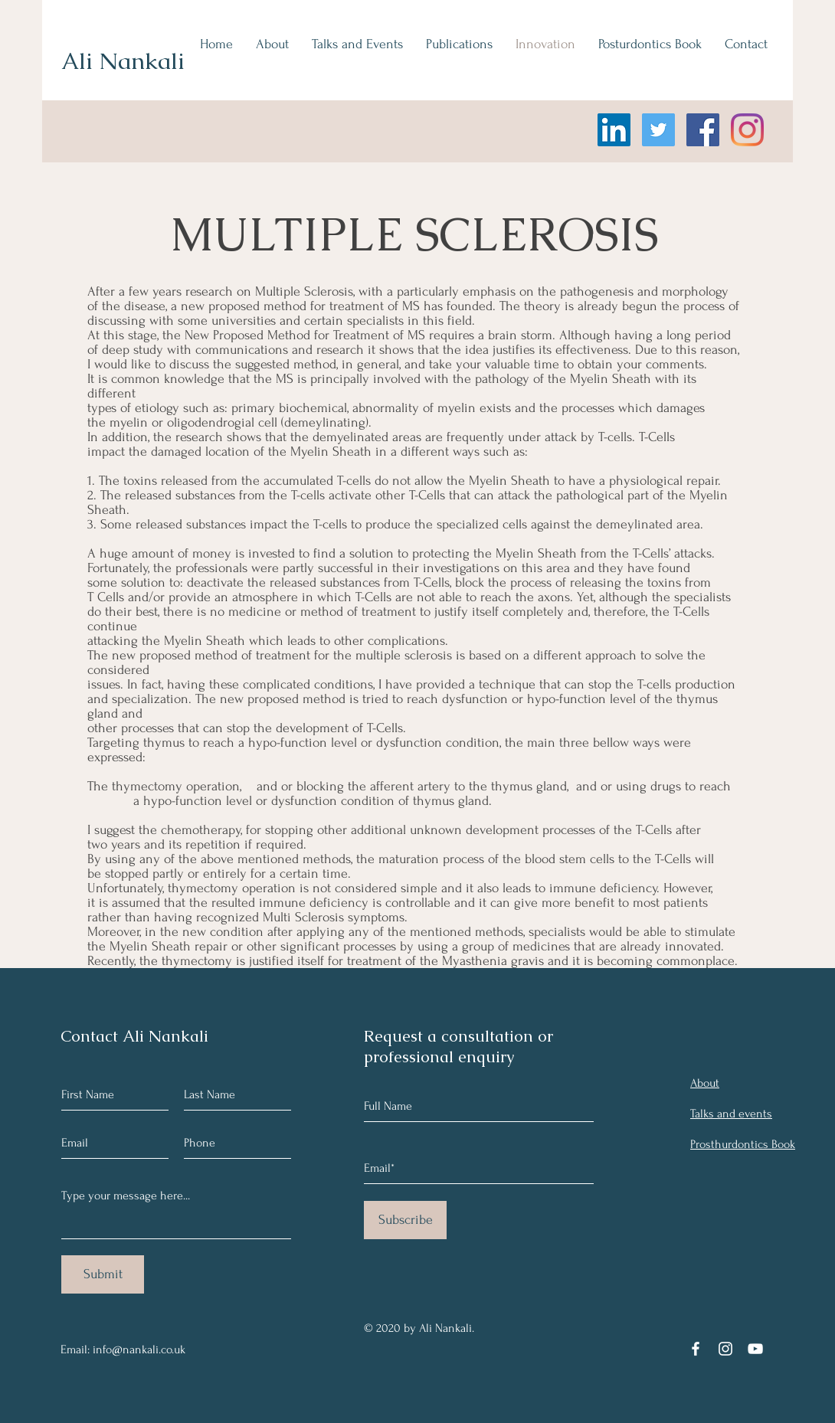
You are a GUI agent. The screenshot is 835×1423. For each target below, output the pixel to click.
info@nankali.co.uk (139, 1349)
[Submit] (102, 1274)
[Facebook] (702, 129)
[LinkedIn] (614, 129)
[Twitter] (658, 129)
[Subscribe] (405, 1220)
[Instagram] (747, 129)
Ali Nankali (123, 61)
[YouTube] (755, 1349)
